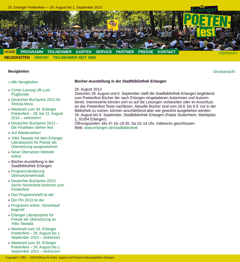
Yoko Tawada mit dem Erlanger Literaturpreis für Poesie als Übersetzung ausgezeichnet (37, 142)
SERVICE (104, 52)
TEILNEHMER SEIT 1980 (74, 57)
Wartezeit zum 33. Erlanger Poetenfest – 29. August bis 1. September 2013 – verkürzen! (36, 233)
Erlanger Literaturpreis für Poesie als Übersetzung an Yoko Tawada (33, 219)
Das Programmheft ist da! (32, 195)
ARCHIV (41, 57)
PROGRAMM (32, 52)
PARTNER (125, 52)
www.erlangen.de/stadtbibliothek (111, 128)
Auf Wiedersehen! (26, 133)
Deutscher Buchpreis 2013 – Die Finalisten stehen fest (34, 125)
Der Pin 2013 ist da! (27, 200)
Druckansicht (224, 71)
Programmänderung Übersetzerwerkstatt (28, 173)
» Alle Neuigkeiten (23, 82)
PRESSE (145, 52)
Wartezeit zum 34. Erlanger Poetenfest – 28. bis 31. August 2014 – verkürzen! (37, 113)
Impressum (228, 53)
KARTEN (83, 52)
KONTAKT (166, 52)
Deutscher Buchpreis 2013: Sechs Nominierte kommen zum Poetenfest (37, 185)
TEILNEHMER (59, 52)
